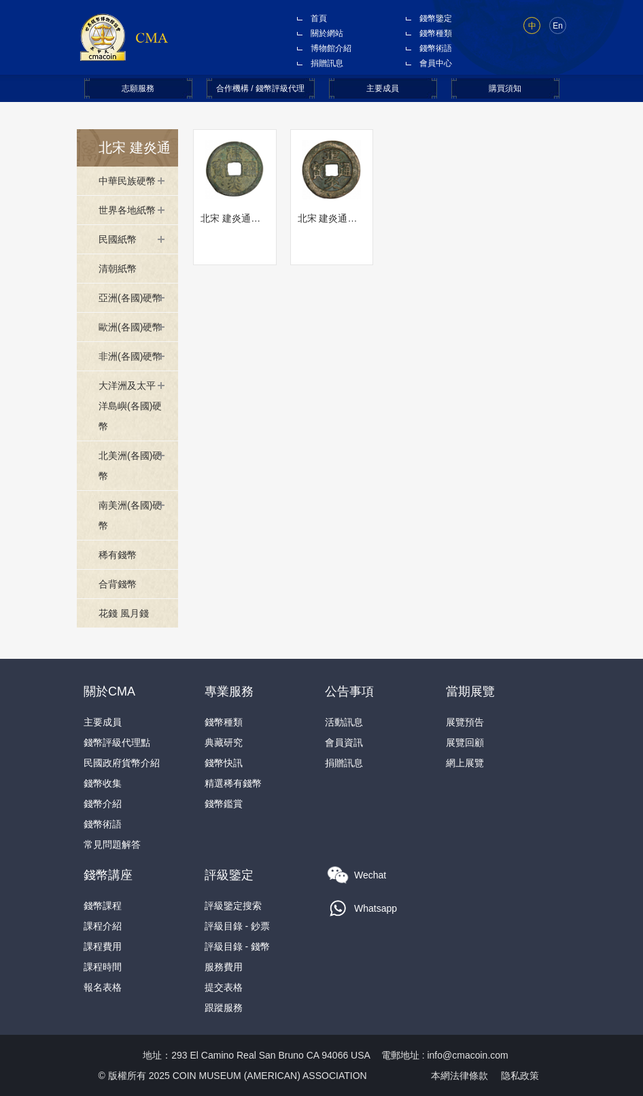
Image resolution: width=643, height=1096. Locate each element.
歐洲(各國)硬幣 (130, 327)
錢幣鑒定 (435, 18)
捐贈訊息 (327, 63)
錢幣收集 (103, 783)
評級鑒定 (229, 875)
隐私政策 (520, 1075)
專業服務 (229, 691)
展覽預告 (465, 722)
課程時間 (103, 966)
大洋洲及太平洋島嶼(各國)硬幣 (130, 406)
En (558, 26)
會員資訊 (344, 742)
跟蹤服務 (224, 1007)
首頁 (319, 18)
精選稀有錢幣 (233, 783)
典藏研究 (224, 742)
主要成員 (382, 88)
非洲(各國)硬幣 (130, 356)
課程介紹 (103, 926)
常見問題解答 (112, 844)
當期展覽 (470, 691)
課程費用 (103, 946)
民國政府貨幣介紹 (122, 762)
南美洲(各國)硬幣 (130, 515)
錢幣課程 (103, 905)
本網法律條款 (459, 1075)
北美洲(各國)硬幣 (130, 465)
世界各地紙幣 (127, 210)
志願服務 (138, 88)
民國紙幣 (118, 239)
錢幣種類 (435, 33)
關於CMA (109, 691)
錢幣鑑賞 (224, 803)
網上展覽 (465, 762)
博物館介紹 (331, 48)
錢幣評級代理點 (117, 742)
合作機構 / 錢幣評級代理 (260, 88)
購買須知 (505, 88)
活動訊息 (344, 722)
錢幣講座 (108, 875)
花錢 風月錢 (124, 613)
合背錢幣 (118, 584)
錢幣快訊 (224, 762)
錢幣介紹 (103, 803)
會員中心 (435, 63)
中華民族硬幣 (127, 180)
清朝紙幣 (118, 268)
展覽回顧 (465, 742)
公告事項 (349, 691)
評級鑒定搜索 (233, 905)
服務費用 (224, 966)
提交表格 (224, 987)
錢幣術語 (435, 48)
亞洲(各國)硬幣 (130, 297)
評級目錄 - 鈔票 (237, 926)
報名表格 (103, 987)
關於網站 (327, 33)
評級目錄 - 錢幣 (237, 946)
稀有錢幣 (118, 554)
